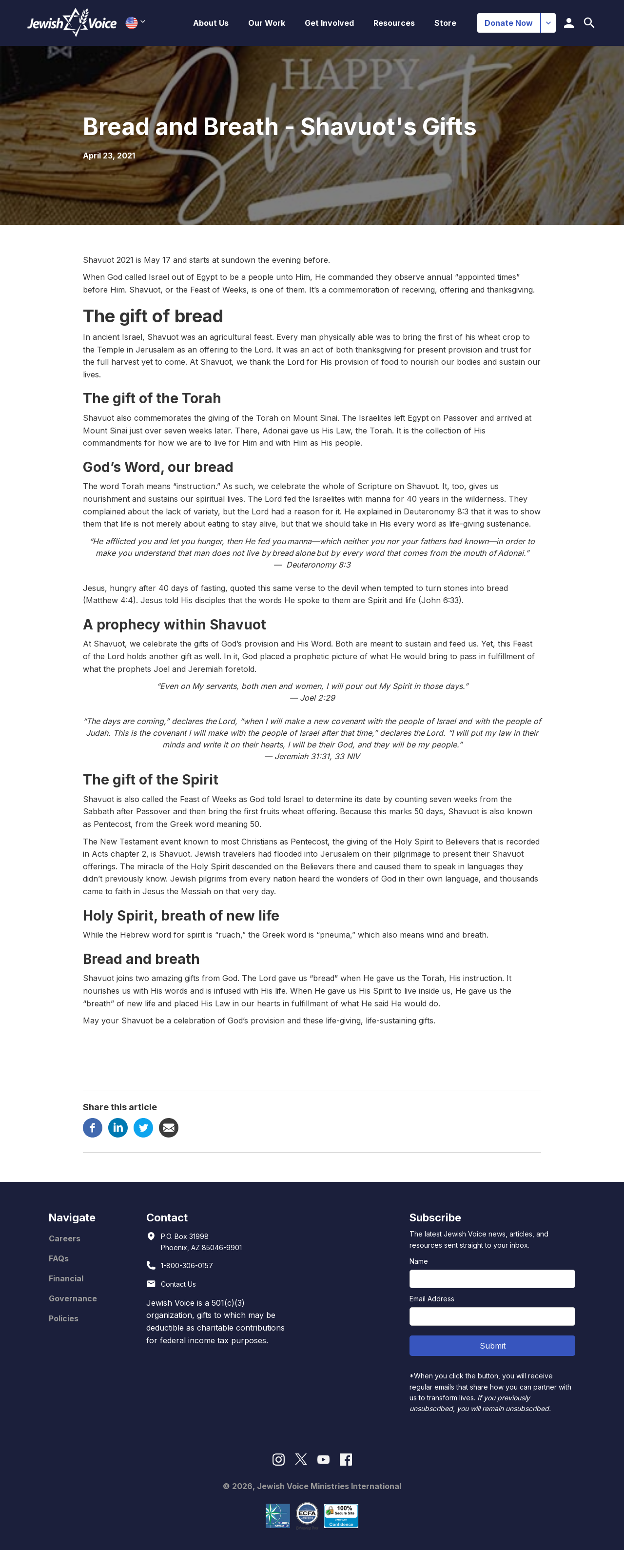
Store (445, 23)
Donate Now (509, 23)
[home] (72, 23)
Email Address (432, 1299)
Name (419, 1261)
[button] (210, 23)
